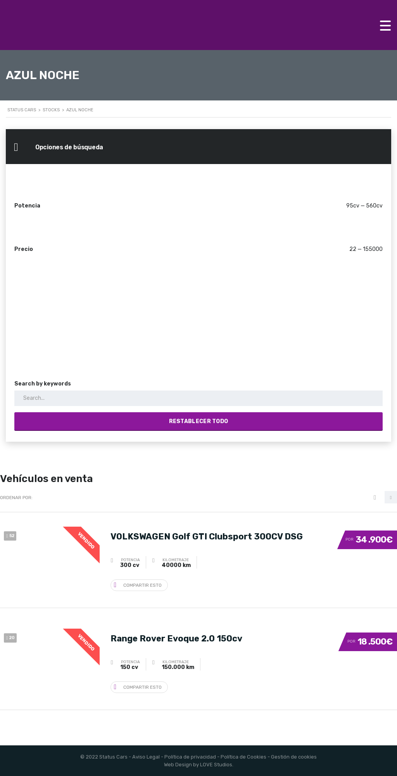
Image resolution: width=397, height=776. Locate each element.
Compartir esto (138, 584)
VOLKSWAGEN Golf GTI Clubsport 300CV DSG (206, 536)
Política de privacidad (190, 757)
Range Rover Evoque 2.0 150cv (176, 638)
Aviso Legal (146, 757)
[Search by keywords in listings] (198, 398)
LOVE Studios (216, 764)
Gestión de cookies (294, 757)
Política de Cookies (243, 757)
